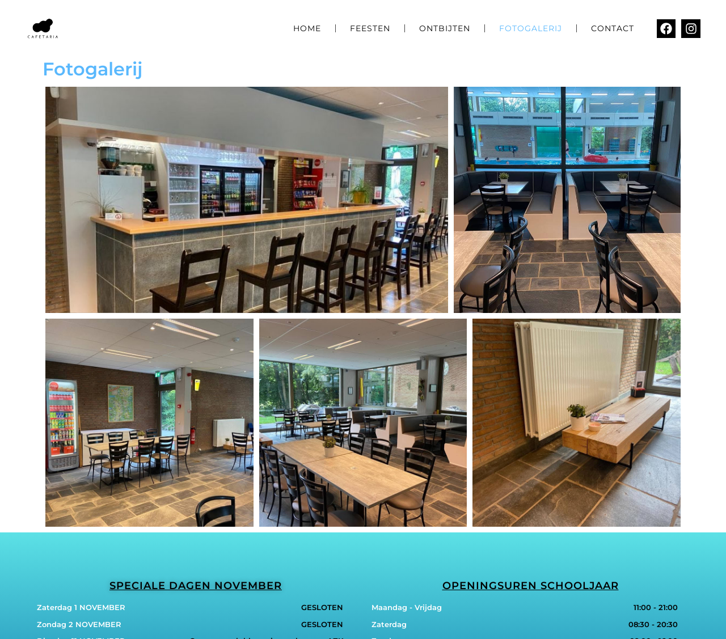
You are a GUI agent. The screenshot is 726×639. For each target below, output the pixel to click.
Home (307, 28)
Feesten (370, 28)
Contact (612, 28)
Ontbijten (444, 28)
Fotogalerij (530, 28)
